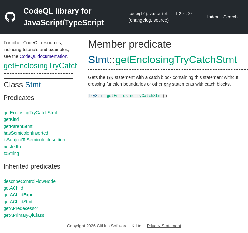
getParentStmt (18, 126)
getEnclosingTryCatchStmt (49, 65)
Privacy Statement (164, 225)
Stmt (33, 84)
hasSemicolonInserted (26, 133)
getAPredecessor (21, 208)
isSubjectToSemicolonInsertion (34, 139)
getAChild (13, 188)
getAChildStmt (18, 201)
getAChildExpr (18, 194)
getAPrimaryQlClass (24, 215)
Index (212, 16)
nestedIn (12, 146)
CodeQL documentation (43, 56)
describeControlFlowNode (30, 181)
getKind (11, 119)
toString (11, 153)
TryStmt (96, 95)
